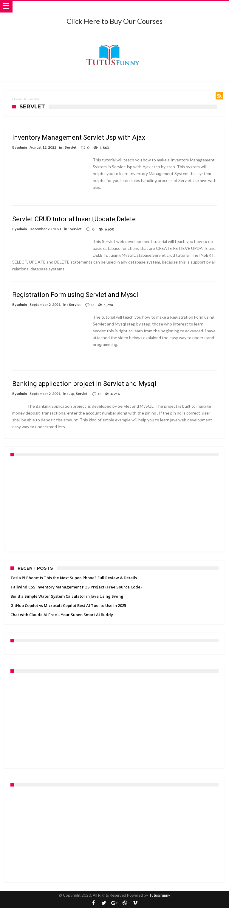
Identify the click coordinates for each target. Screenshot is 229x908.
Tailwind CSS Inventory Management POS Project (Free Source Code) (76, 587)
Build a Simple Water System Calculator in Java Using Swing (66, 596)
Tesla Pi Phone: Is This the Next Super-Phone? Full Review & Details (73, 577)
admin (22, 147)
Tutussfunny (159, 895)
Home (17, 99)
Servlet (71, 147)
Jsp (71, 393)
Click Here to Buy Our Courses (114, 21)
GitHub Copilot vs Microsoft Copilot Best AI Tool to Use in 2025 (68, 605)
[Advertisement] (114, 504)
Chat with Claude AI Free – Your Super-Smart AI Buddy (61, 614)
